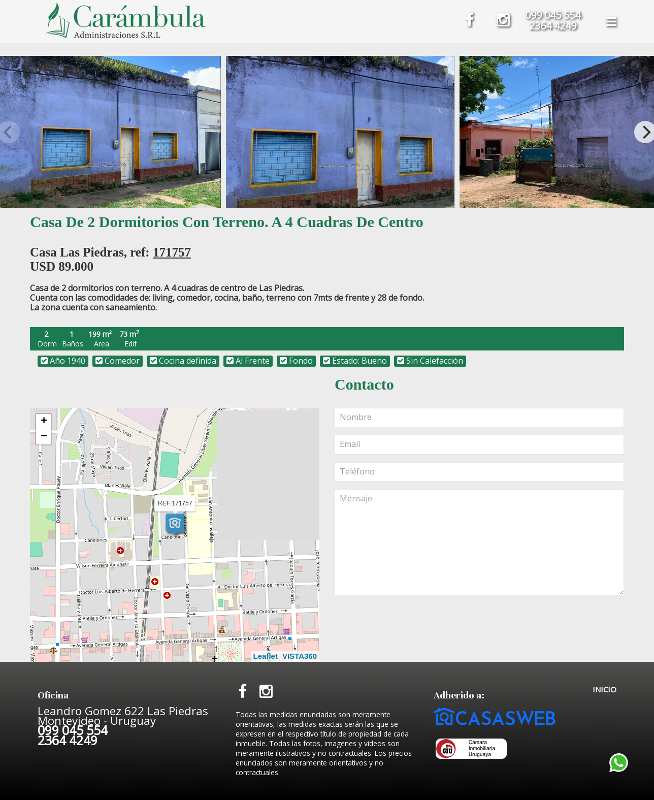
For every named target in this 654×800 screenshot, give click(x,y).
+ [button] (44, 421)
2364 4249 (552, 26)
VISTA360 (299, 656)
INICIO (604, 689)
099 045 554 (552, 15)
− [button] (44, 436)
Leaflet (265, 656)
